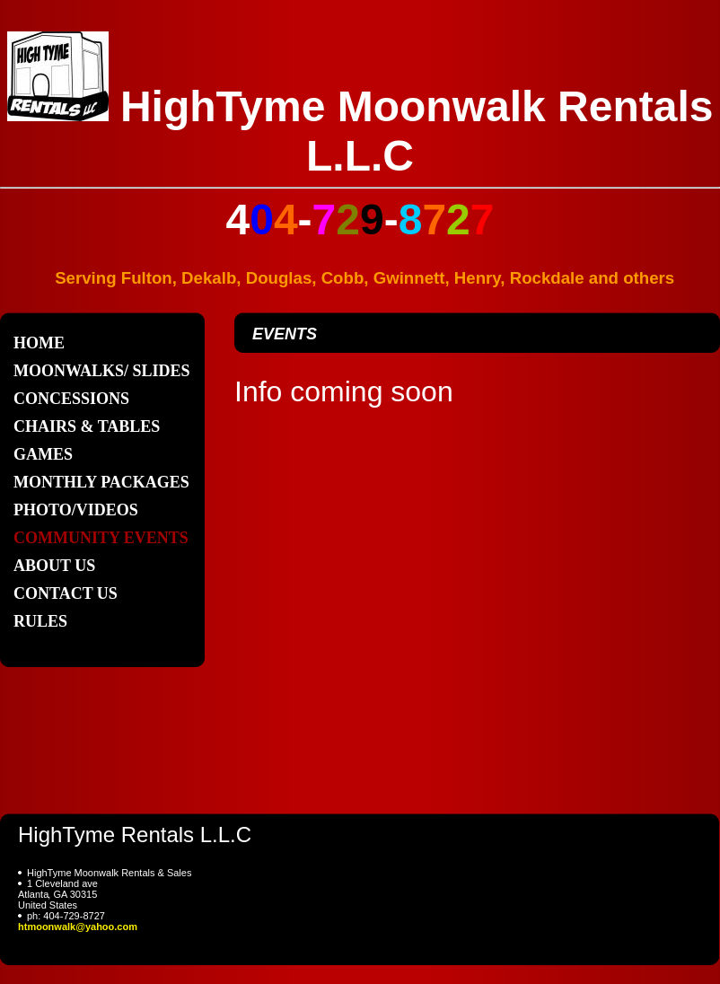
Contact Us (65, 593)
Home (39, 343)
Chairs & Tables (86, 426)
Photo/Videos (75, 510)
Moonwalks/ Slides (101, 371)
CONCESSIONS (71, 399)
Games (43, 454)
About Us (54, 566)
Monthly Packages (101, 482)
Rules (40, 621)
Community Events (101, 538)
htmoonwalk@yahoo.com (77, 926)
